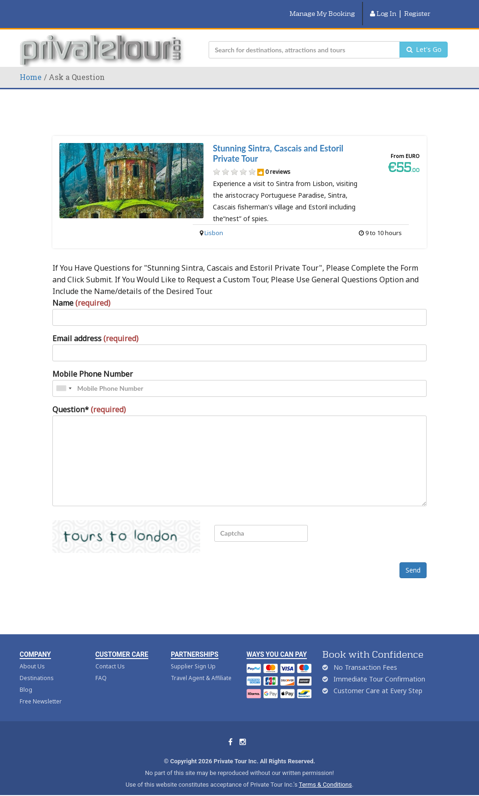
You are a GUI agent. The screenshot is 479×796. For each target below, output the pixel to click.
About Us (32, 656)
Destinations (37, 667)
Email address (95, 327)
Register (417, 8)
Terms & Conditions (325, 773)
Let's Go (424, 38)
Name (81, 292)
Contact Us (110, 656)
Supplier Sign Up (193, 656)
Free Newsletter (41, 691)
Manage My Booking (322, 8)
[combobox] (63, 377)
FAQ (101, 667)
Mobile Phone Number (92, 363)
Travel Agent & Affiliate (201, 667)
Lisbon (213, 221)
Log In (383, 8)
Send (413, 559)
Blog (26, 679)
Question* (89, 398)
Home (31, 66)
